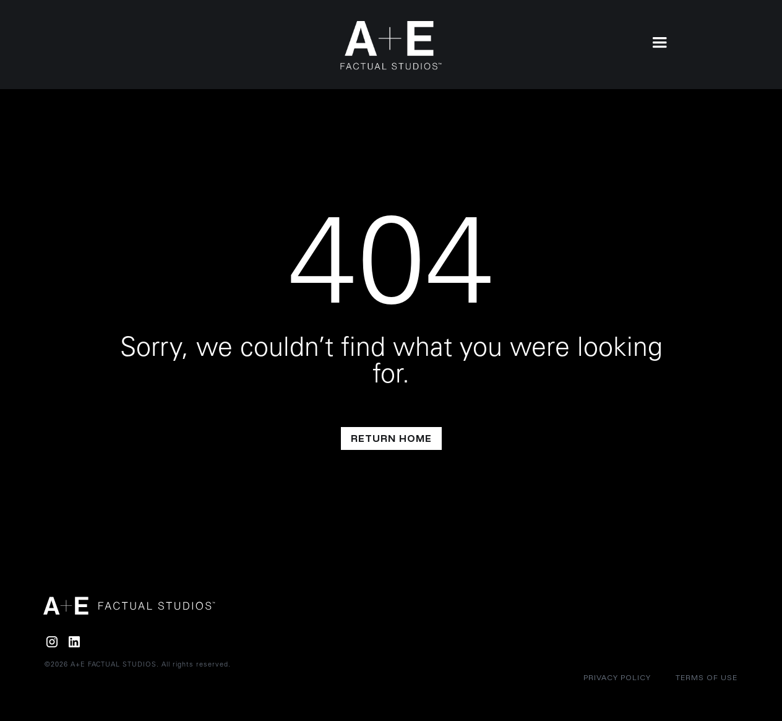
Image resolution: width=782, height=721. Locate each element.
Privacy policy (617, 677)
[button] (659, 41)
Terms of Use (706, 677)
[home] (391, 45)
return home (391, 438)
